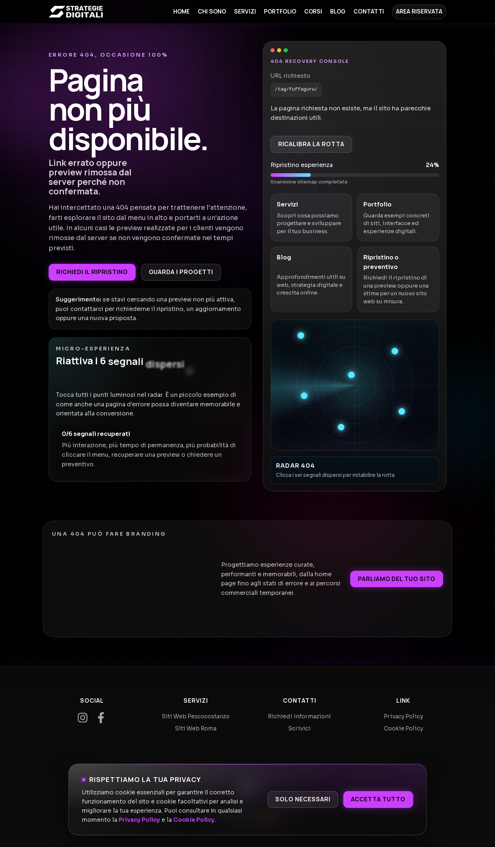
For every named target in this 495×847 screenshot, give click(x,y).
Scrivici (299, 728)
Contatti (369, 11)
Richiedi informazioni (299, 716)
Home (181, 11)
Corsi (313, 11)
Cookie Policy (194, 820)
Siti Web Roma (195, 728)
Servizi (245, 11)
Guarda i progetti (181, 272)
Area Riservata (419, 11)
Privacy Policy (139, 820)
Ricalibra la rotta (311, 144)
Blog (338, 11)
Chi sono (212, 11)
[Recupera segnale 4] (304, 396)
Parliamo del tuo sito (396, 579)
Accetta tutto (378, 799)
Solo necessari (302, 799)
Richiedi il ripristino (92, 272)
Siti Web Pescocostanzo (196, 716)
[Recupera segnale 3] (351, 375)
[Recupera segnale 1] (301, 335)
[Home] (76, 11)
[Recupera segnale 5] (402, 411)
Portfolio (280, 11)
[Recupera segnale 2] (395, 351)
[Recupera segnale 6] (341, 427)
